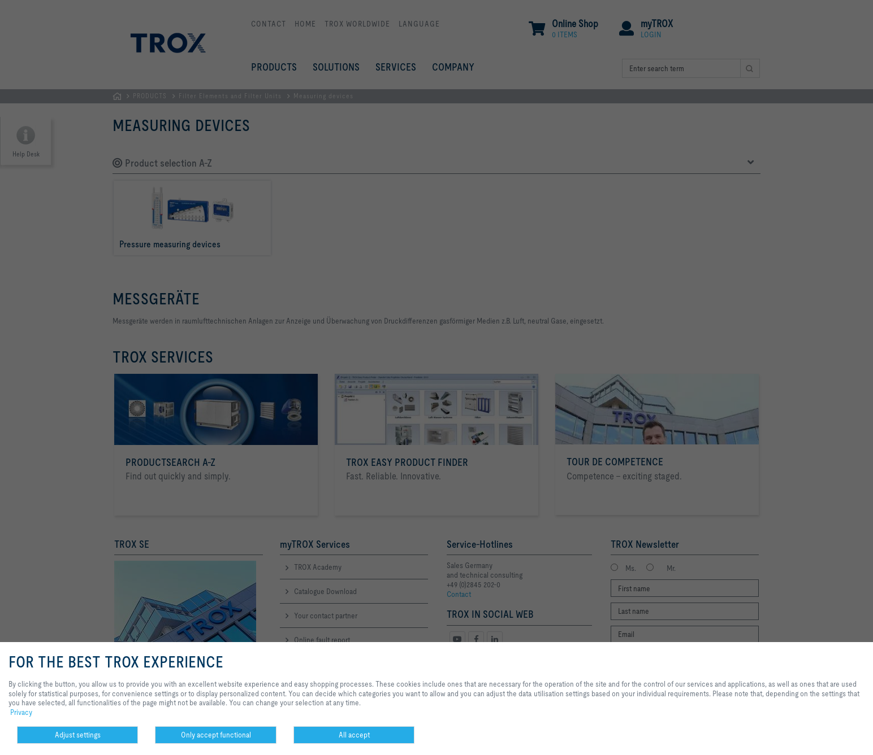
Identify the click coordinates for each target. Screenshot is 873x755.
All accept (354, 734)
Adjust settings (78, 734)
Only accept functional (216, 734)
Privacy (21, 712)
